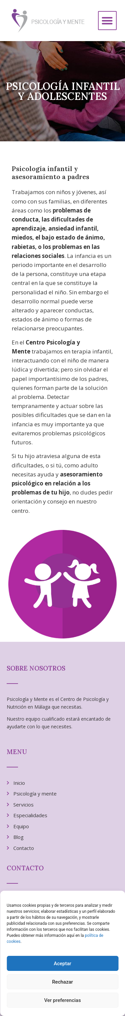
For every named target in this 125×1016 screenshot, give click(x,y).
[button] (107, 20)
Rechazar (62, 982)
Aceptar (62, 964)
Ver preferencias (62, 1000)
